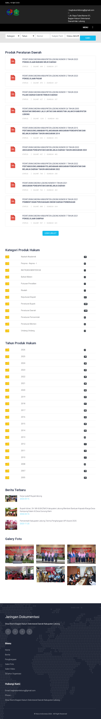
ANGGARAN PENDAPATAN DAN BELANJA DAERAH (43, 186)
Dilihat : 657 (38, 154)
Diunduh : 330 (52, 174)
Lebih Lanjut (51, 233)
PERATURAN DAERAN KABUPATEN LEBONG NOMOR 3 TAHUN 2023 (50, 59)
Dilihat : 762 (38, 190)
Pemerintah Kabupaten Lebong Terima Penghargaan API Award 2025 (48, 521)
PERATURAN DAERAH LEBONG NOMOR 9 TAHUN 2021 (44, 183)
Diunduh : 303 (53, 119)
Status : (25, 66)
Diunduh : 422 (52, 190)
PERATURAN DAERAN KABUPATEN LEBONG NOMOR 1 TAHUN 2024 (50, 92)
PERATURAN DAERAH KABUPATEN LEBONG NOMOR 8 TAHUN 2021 (50, 199)
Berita (7, 655)
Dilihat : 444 (38, 66)
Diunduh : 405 (52, 154)
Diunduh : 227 (52, 83)
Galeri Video (10, 669)
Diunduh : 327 (52, 99)
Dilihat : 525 (38, 138)
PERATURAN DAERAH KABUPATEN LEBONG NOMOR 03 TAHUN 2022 (50, 147)
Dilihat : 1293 (38, 119)
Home (7, 650)
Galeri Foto (9, 664)
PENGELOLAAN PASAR (32, 79)
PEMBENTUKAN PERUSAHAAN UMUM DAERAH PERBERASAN (48, 202)
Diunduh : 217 (52, 66)
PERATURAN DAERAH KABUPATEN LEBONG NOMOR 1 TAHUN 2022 (50, 164)
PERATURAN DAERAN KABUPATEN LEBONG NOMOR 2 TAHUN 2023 (50, 76)
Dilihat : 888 (38, 207)
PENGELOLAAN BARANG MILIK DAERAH (39, 62)
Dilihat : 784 (38, 174)
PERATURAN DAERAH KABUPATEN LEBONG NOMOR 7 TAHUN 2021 (50, 216)
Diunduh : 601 (52, 223)
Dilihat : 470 (38, 83)
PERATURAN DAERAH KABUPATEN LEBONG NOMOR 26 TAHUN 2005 (50, 109)
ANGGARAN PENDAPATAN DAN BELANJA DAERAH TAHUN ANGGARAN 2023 (54, 150)
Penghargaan (10, 659)
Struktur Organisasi (13, 674)
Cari (87, 38)
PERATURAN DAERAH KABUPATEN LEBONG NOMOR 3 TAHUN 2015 (50, 128)
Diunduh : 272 (52, 138)
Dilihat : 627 (38, 99)
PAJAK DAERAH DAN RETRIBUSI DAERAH (39, 95)
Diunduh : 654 (52, 207)
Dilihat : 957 (38, 223)
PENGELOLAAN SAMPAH (33, 219)
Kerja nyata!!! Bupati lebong (31, 496)
